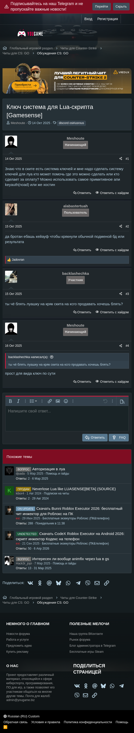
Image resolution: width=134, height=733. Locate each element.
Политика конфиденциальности (88, 722)
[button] (10, 401)
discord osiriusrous (71, 123)
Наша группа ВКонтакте (86, 634)
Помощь (122, 722)
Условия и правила (45, 722)
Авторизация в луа (48, 469)
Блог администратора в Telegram (93, 645)
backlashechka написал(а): (28, 357)
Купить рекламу (17, 651)
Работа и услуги (17, 639)
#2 (127, 226)
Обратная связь (16, 722)
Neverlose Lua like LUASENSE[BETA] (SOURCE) (74, 489)
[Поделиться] (120, 159)
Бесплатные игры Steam (87, 651)
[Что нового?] (125, 19)
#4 (127, 346)
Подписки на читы (56, 493)
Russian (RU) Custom (21, 716)
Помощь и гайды (57, 473)
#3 (127, 294)
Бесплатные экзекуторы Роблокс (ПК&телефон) (75, 518)
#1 (127, 159)
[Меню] (9, 33)
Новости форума (18, 634)
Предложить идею (19, 645)
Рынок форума (80, 639)
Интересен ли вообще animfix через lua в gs (70, 559)
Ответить (84, 193)
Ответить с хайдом (114, 193)
